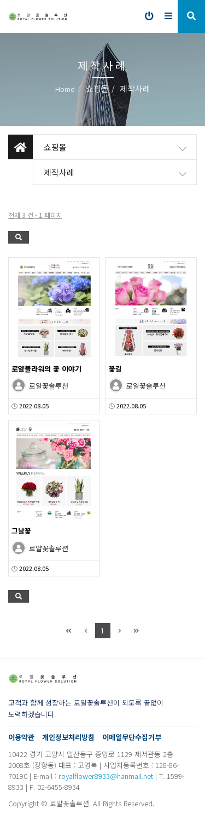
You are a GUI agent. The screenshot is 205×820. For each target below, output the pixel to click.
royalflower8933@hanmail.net (105, 776)
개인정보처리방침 (68, 737)
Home (65, 89)
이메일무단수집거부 (131, 737)
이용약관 (21, 737)
